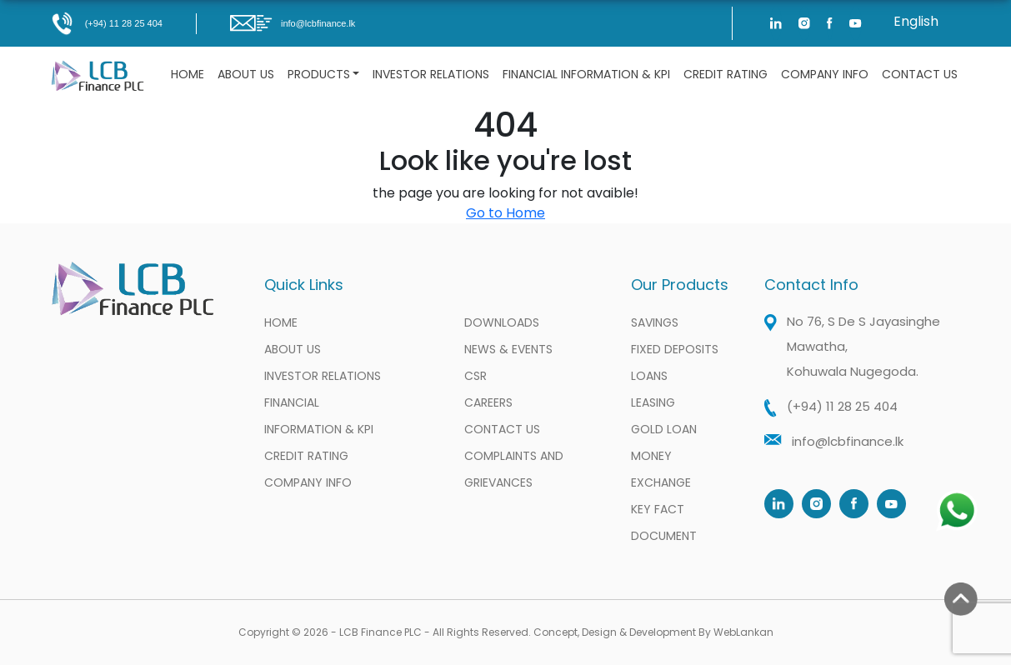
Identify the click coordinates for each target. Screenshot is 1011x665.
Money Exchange (661, 469)
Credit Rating (725, 74)
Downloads (501, 322)
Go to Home (505, 212)
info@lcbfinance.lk (292, 23)
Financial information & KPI (586, 74)
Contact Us (920, 74)
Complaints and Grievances (513, 469)
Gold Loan (664, 429)
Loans (649, 376)
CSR (475, 376)
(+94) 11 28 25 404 (107, 23)
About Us (246, 74)
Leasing (653, 402)
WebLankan (743, 632)
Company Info (824, 74)
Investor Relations (431, 74)
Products (319, 74)
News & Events (508, 349)
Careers (488, 402)
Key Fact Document (664, 522)
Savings (654, 322)
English (915, 21)
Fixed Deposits (674, 349)
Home (187, 74)
